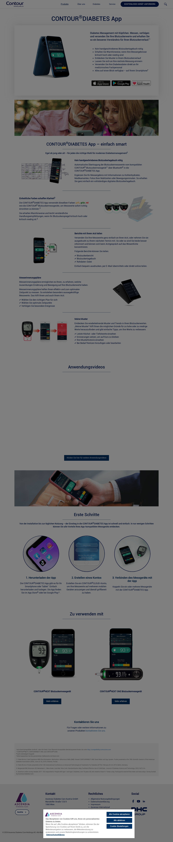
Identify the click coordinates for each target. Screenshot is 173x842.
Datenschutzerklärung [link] (55, 835)
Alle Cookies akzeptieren (119, 814)
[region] (89, 823)
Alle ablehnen (119, 820)
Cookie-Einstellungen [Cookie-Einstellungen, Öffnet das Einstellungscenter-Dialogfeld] (119, 826)
